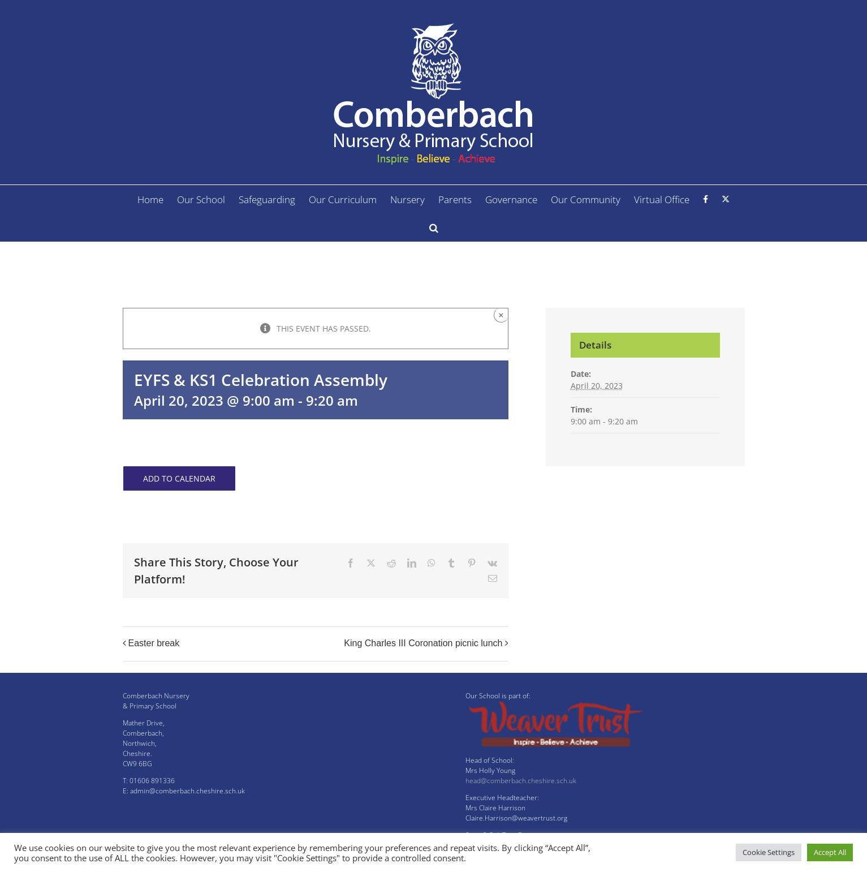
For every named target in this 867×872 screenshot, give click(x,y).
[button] (433, 227)
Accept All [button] (830, 852)
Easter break (154, 643)
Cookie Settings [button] (769, 852)
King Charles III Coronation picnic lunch (423, 643)
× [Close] (501, 315)
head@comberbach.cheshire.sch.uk (520, 780)
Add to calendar (179, 478)
